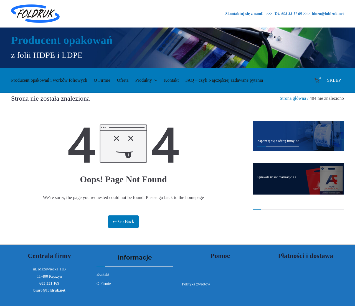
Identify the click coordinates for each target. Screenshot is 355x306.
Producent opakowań (62, 40)
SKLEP (334, 80)
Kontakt (171, 80)
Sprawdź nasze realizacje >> (276, 177)
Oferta (123, 80)
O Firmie (102, 80)
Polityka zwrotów (196, 284)
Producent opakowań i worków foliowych (49, 80)
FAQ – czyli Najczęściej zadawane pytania (224, 80)
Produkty (146, 80)
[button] (155, 80)
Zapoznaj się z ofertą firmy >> (278, 141)
